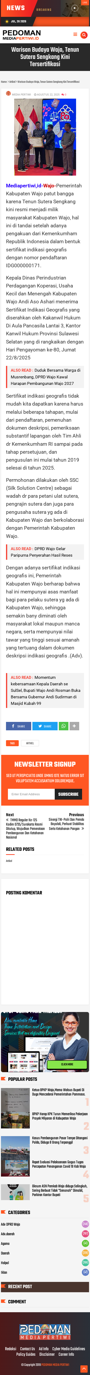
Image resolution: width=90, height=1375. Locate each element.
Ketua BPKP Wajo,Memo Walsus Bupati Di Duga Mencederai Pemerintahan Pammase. (58, 1092)
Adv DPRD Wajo (10, 1225)
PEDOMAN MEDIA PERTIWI (55, 1365)
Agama (5, 1244)
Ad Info (43, 1349)
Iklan (4, 1273)
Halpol (5, 1263)
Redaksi (10, 1349)
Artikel (30, 743)
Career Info (66, 1354)
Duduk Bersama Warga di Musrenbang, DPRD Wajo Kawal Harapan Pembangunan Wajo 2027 (45, 377)
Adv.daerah (8, 1234)
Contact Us (27, 1349)
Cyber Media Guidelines (68, 1349)
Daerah (5, 1253)
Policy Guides (26, 1354)
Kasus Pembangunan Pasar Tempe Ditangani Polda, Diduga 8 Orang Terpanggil (60, 1140)
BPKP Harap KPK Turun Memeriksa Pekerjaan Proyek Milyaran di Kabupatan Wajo (60, 1116)
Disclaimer (47, 1354)
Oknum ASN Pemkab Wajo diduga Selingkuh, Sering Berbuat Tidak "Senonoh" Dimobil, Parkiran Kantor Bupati (59, 1190)
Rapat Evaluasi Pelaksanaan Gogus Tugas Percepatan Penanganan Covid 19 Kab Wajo (59, 1164)
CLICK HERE (67, 1065)
